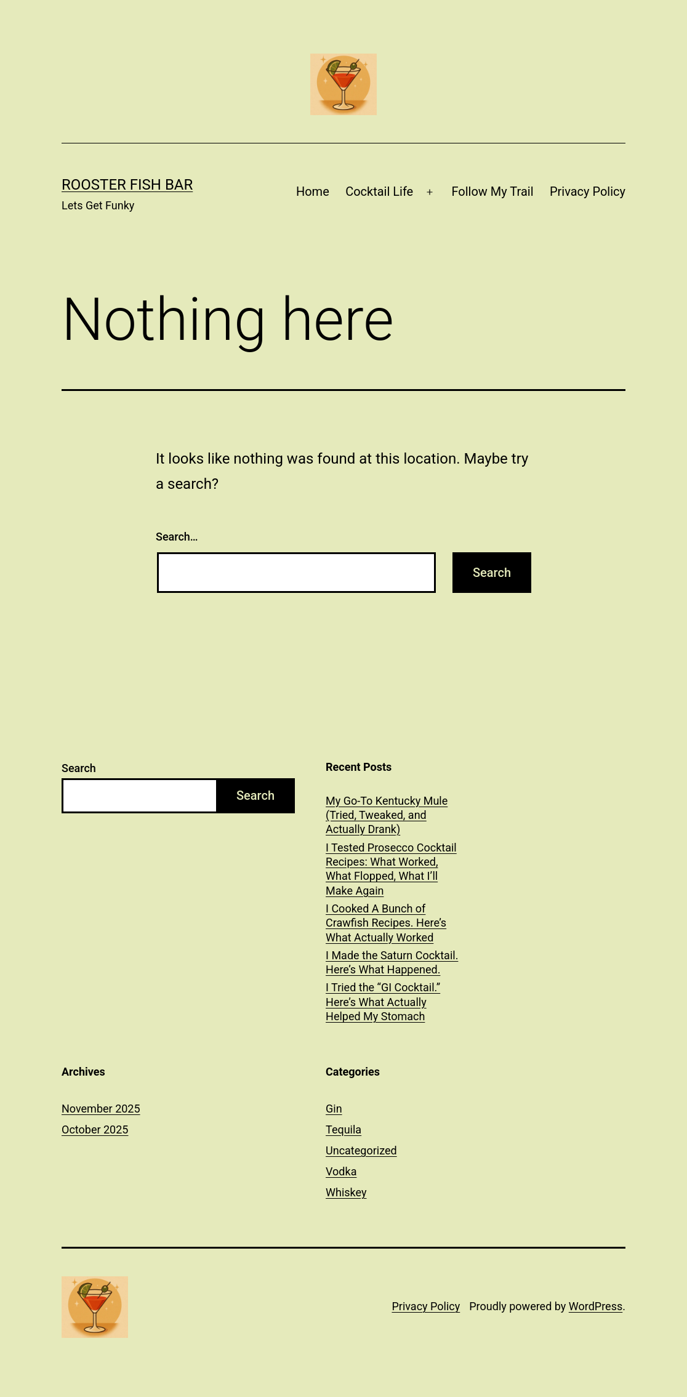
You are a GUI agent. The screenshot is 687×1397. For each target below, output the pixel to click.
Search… (177, 536)
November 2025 (101, 1108)
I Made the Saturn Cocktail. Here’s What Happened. (392, 962)
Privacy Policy (587, 191)
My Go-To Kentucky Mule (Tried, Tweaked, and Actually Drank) (387, 815)
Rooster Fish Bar (127, 184)
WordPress (595, 1306)
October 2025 (95, 1129)
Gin (334, 1108)
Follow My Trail (492, 191)
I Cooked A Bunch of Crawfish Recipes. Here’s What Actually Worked (386, 923)
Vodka (341, 1171)
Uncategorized (361, 1150)
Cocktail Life (379, 191)
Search (79, 768)
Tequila (343, 1129)
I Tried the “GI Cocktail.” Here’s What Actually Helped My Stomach (383, 1002)
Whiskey (346, 1192)
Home (312, 191)
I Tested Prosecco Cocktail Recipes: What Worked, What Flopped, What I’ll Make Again (391, 869)
